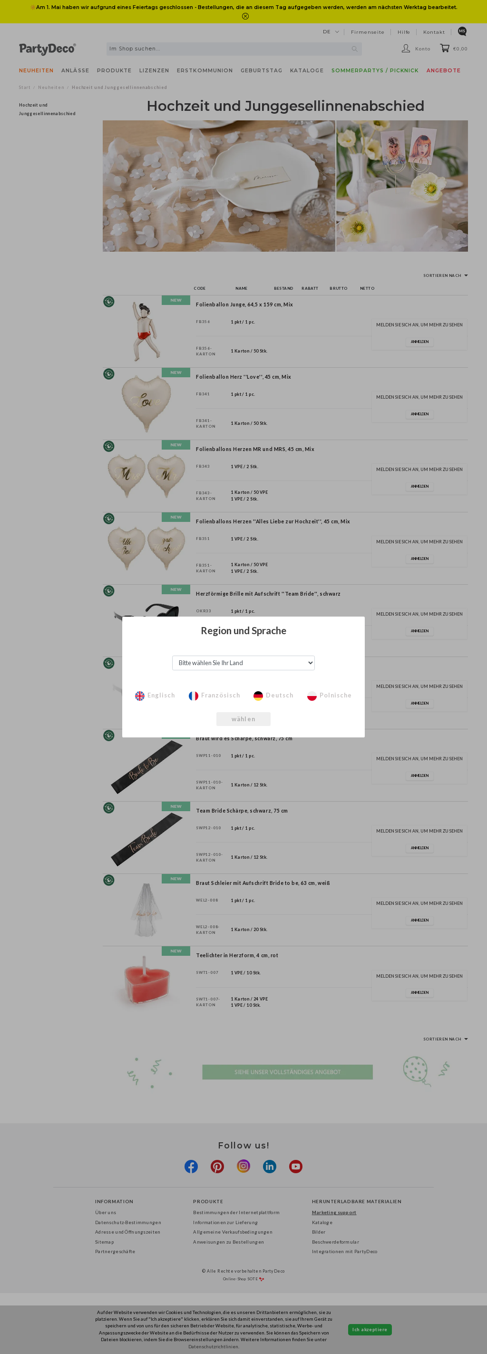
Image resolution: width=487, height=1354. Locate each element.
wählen (243, 719)
